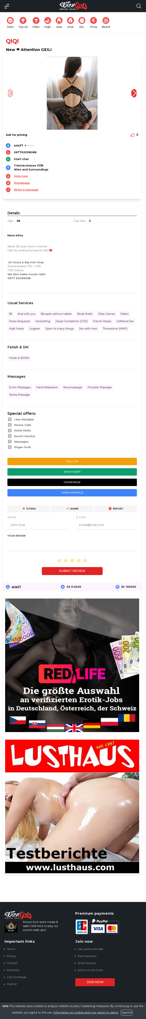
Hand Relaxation (47, 387)
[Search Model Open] (138, 6)
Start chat (21, 159)
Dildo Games (106, 314)
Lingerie (34, 328)
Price (94, 23)
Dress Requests (19, 321)
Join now (95, 982)
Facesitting (42, 321)
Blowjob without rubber (56, 314)
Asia (60, 23)
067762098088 (25, 152)
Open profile (72, 492)
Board (107, 23)
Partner (12, 984)
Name (11, 517)
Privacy (12, 956)
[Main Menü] (7, 6)
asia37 (16, 586)
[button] (133, 93)
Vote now (21, 176)
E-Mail (81, 517)
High (48, 23)
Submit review (72, 571)
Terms (11, 949)
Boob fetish (85, 314)
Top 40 (24, 23)
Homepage (22, 183)
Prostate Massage (99, 387)
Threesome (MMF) (115, 328)
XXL (83, 23)
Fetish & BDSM (19, 358)
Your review (16, 535)
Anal (71, 23)
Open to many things (59, 328)
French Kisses (102, 321)
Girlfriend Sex (125, 321)
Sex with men (88, 328)
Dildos (124, 314)
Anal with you (26, 314)
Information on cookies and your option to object (85, 1012)
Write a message (26, 189)
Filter (37, 23)
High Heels (16, 328)
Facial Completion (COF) (72, 321)
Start (11, 23)
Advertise (13, 970)
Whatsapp (72, 472)
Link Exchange (16, 977)
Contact (12, 963)
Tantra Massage (19, 394)
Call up (72, 461)
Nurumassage (72, 387)
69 (10, 314)
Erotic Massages (20, 387)
